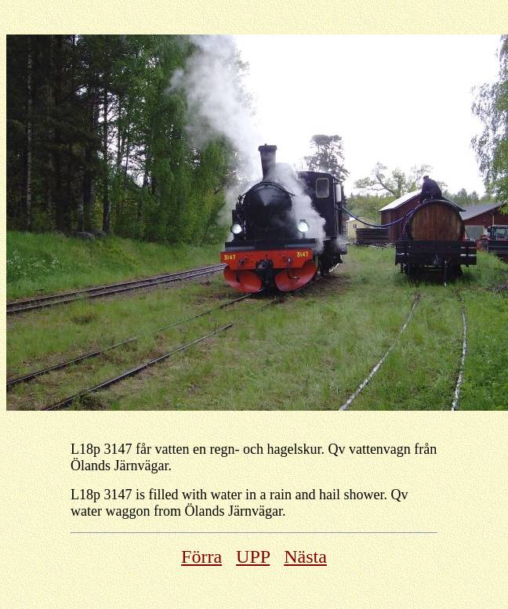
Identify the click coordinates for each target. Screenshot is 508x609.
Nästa (305, 556)
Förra (201, 556)
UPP (253, 556)
